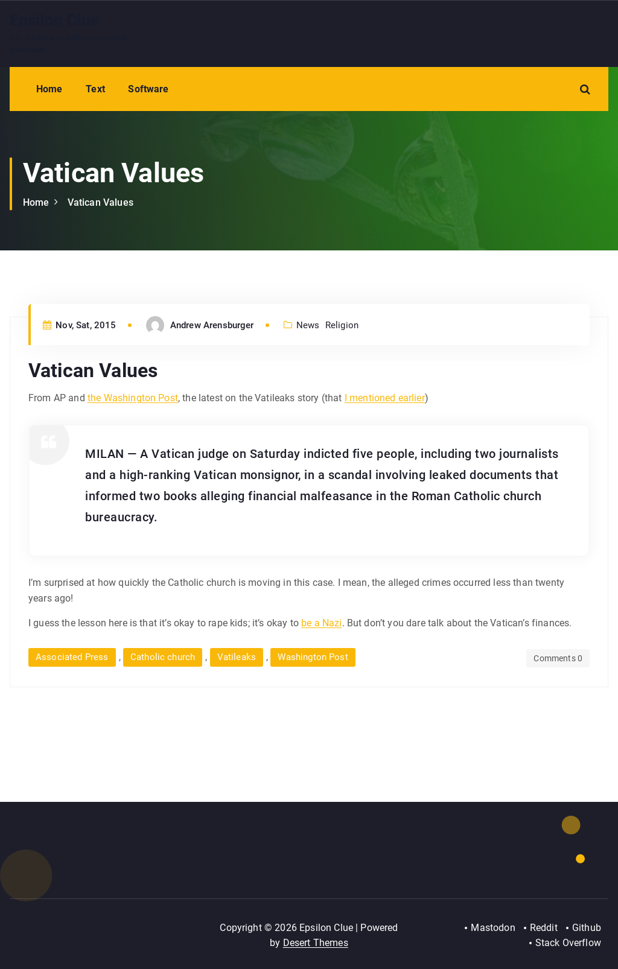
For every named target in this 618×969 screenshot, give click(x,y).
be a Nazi (321, 623)
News (308, 325)
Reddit (544, 927)
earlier (409, 398)
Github (586, 927)
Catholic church (162, 657)
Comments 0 (558, 658)
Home (49, 89)
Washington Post (313, 657)
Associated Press (72, 657)
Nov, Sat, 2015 (79, 325)
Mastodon (493, 927)
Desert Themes (315, 942)
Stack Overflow (568, 942)
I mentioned (370, 398)
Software (148, 89)
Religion (341, 325)
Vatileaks (236, 657)
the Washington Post (133, 398)
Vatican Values (100, 202)
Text (95, 89)
